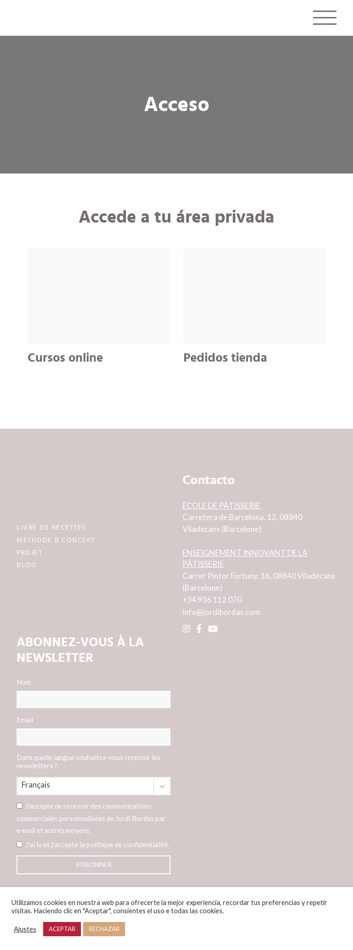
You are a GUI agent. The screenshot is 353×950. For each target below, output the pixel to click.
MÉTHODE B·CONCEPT (56, 539)
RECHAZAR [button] (104, 929)
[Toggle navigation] (324, 17)
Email (94, 730)
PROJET (29, 551)
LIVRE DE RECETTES (51, 527)
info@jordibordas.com (221, 612)
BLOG (26, 564)
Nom (94, 693)
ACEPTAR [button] (62, 929)
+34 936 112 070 (212, 599)
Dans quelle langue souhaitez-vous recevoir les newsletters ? (88, 761)
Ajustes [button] (25, 929)
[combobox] (94, 786)
